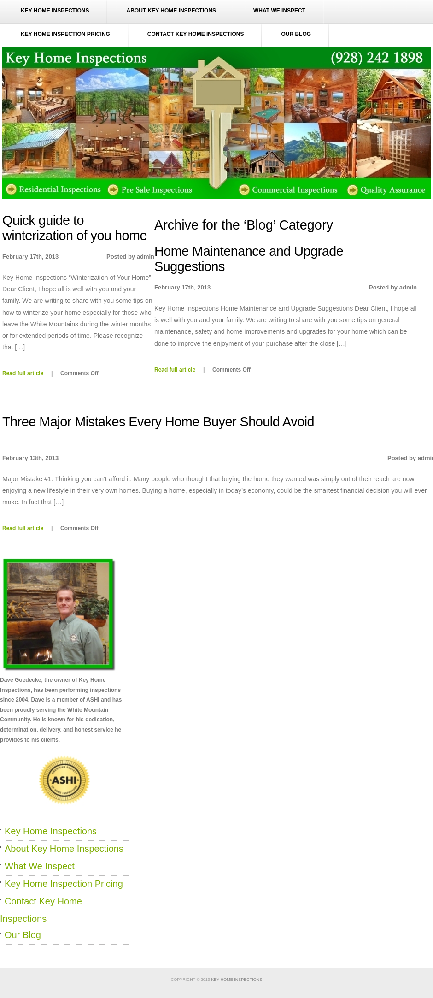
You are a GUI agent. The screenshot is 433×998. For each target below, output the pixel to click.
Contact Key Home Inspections (195, 34)
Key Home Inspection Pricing (65, 34)
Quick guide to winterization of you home (74, 228)
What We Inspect (279, 10)
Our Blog (296, 34)
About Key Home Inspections (171, 10)
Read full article (174, 369)
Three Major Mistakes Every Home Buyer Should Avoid (158, 421)
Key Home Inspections (55, 10)
